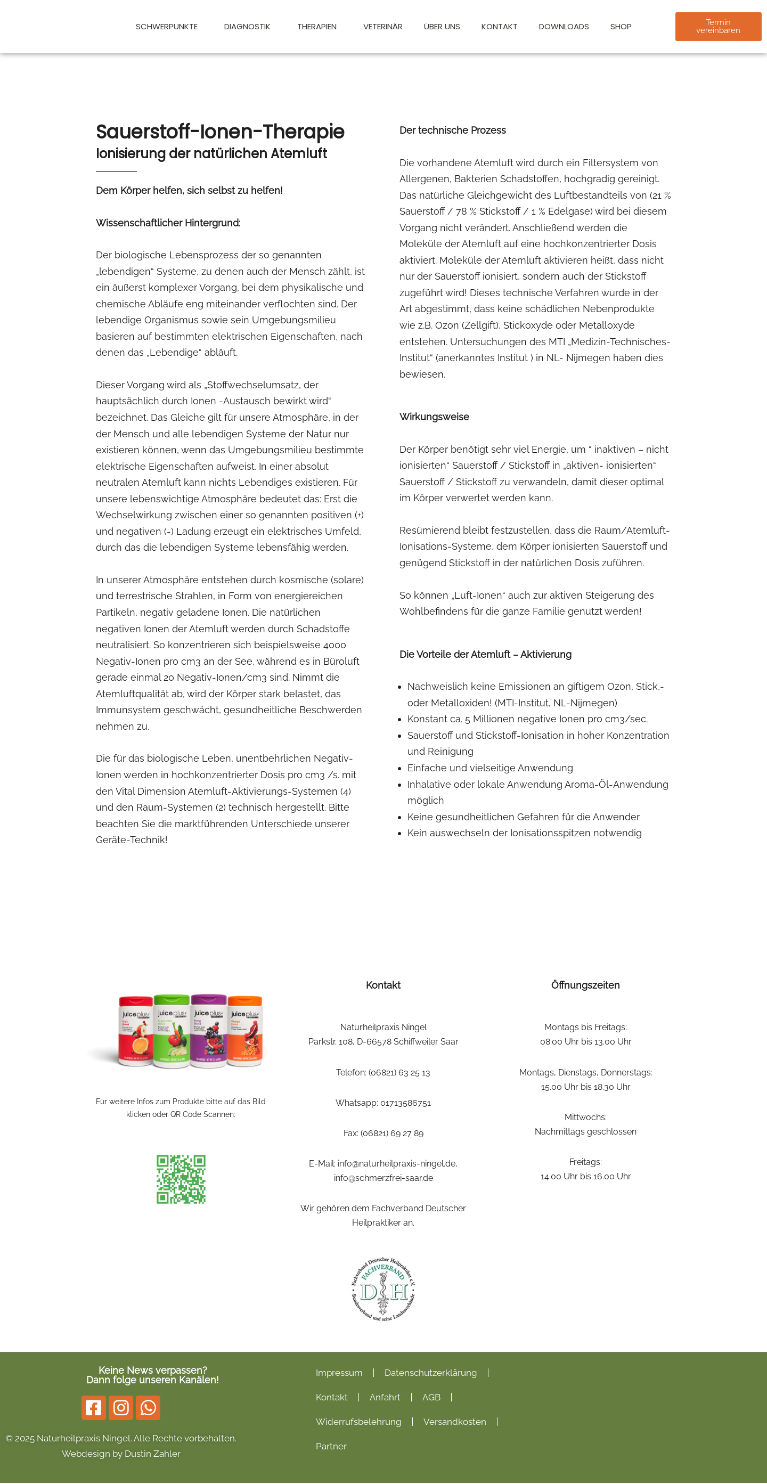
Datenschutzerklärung (431, 1373)
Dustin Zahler (153, 1454)
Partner (331, 1447)
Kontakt (500, 26)
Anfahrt (385, 1398)
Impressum (339, 1373)
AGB (431, 1398)
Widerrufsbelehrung (359, 1422)
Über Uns (442, 26)
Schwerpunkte (169, 26)
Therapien (319, 26)
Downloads (564, 26)
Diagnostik (250, 26)
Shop (621, 26)
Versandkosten (454, 1422)
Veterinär (383, 26)
